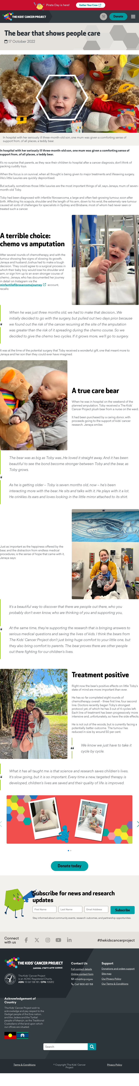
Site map (106, 986)
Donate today (69, 878)
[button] (68, 863)
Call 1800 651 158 (84, 997)
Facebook (26, 953)
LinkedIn (69, 953)
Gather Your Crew (88, 5)
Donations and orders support (118, 981)
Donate (118, 16)
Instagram (48, 953)
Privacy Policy (114, 1077)
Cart (102, 16)
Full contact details (81, 981)
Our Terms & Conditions (115, 996)
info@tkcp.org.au (84, 992)
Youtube (58, 953)
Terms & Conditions (24, 1077)
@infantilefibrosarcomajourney (21, 285)
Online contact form (82, 986)
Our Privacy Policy (111, 991)
